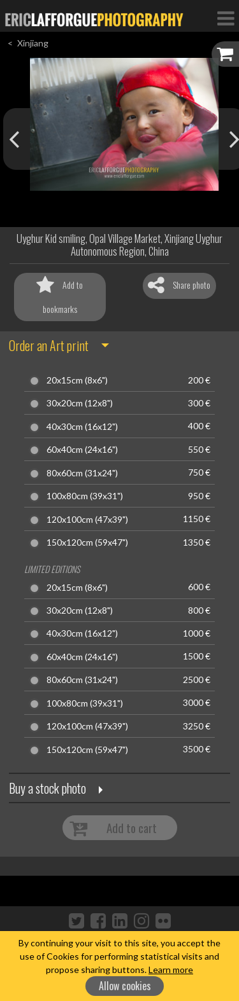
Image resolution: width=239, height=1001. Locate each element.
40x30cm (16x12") (82, 427)
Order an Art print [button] (49, 345)
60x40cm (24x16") (82, 450)
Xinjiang (32, 43)
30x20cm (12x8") (80, 403)
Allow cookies (125, 985)
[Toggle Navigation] (225, 17)
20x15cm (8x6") (77, 380)
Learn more (170, 969)
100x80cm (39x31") (85, 496)
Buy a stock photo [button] (47, 787)
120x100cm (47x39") (87, 519)
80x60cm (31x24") (82, 473)
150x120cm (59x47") (87, 542)
